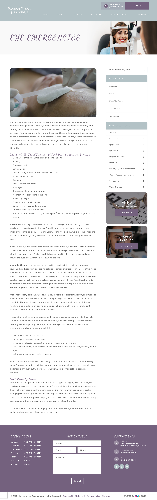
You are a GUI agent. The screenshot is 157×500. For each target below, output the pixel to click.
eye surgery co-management (123, 170)
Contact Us (143, 15)
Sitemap (106, 495)
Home (46, 15)
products (113, 164)
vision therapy (116, 188)
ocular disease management (123, 176)
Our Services (115, 93)
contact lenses (116, 139)
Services (78, 15)
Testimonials (115, 108)
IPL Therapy (97, 15)
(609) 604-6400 (116, 7)
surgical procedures (118, 157)
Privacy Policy (93, 495)
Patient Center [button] (119, 15)
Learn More (127, 214)
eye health (114, 151)
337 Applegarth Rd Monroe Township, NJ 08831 (133, 444)
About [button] (61, 15)
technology (115, 182)
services (113, 132)
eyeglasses (114, 145)
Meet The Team (116, 101)
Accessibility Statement (74, 495)
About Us (113, 86)
